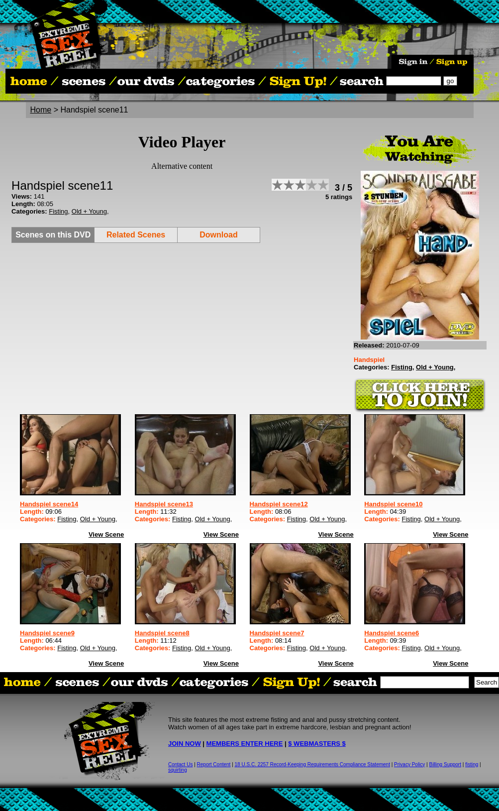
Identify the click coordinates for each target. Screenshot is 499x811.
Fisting (58, 211)
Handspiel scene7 (277, 633)
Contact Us (180, 764)
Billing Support (445, 764)
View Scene (106, 534)
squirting (177, 770)
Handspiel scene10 (393, 504)
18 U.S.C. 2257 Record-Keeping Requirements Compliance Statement (312, 764)
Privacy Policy (409, 764)
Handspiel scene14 (49, 504)
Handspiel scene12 (279, 504)
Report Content (214, 764)
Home (41, 110)
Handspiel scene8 (162, 633)
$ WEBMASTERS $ (317, 743)
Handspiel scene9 (47, 633)
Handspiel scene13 (164, 504)
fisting (471, 764)
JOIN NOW (184, 743)
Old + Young (89, 211)
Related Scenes (135, 235)
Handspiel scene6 (391, 633)
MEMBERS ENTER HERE (244, 743)
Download (218, 235)
